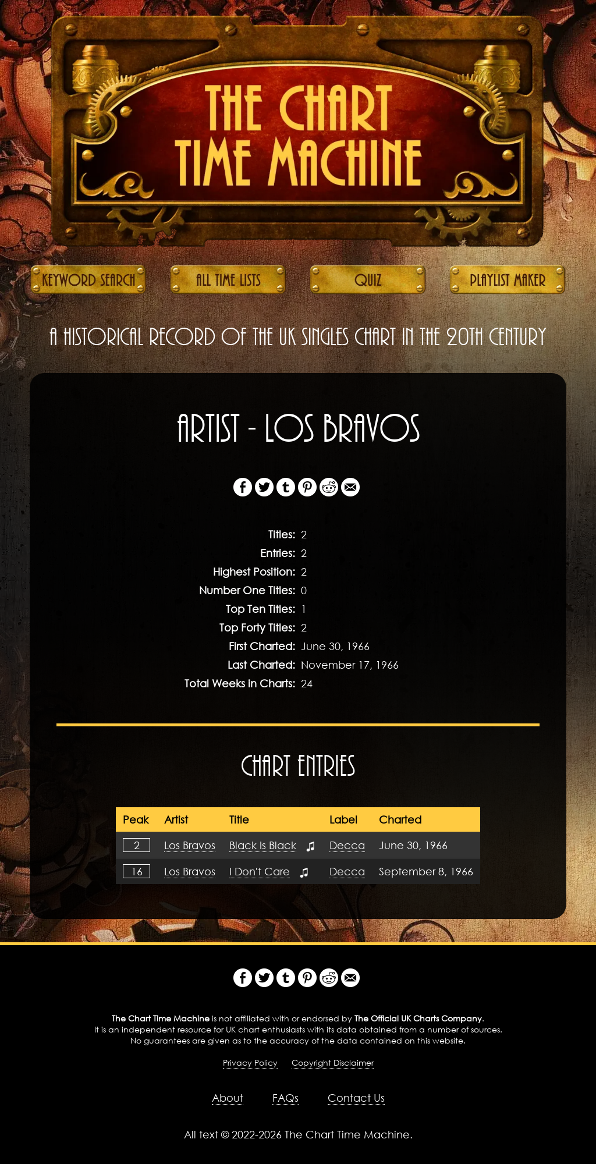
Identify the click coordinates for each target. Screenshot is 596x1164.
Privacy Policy (250, 1062)
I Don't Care (259, 871)
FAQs (285, 1097)
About (227, 1097)
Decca (347, 845)
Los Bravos (189, 845)
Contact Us (356, 1097)
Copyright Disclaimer (333, 1062)
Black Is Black (262, 845)
